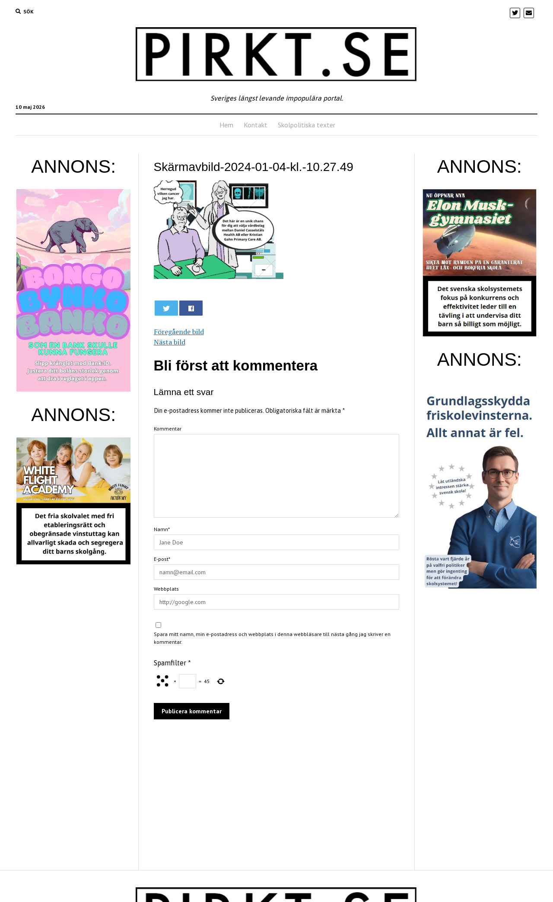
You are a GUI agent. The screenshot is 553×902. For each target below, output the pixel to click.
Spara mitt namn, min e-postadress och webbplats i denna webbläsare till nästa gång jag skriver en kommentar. (272, 638)
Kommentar (167, 428)
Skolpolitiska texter (306, 124)
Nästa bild (169, 342)
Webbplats (166, 589)
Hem (226, 124)
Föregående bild (179, 331)
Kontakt (255, 124)
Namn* (162, 529)
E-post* (162, 559)
